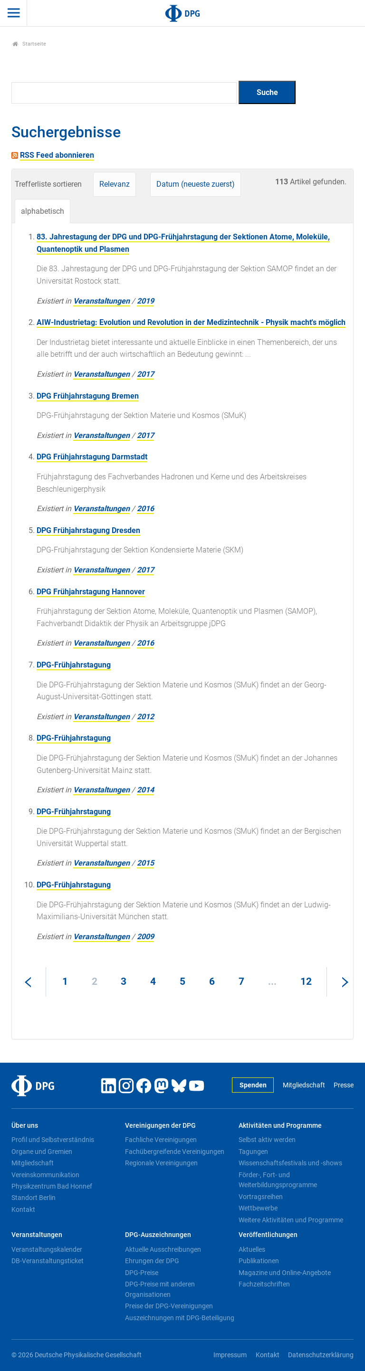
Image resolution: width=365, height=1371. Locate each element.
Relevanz (114, 184)
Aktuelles (252, 1249)
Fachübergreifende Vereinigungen (174, 1151)
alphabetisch (42, 211)
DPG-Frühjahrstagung (74, 664)
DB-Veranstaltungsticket (47, 1261)
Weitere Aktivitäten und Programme (291, 1220)
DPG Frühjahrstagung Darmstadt (92, 456)
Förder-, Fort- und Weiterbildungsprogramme (278, 1180)
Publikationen (259, 1261)
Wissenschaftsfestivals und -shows (290, 1163)
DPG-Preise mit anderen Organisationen (160, 1289)
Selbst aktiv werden (267, 1139)
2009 (145, 936)
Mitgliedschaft (304, 1085)
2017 (145, 374)
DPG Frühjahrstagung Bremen (88, 395)
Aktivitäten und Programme (280, 1126)
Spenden (253, 1085)
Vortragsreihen (261, 1196)
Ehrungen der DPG (152, 1261)
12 (306, 981)
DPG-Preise (141, 1272)
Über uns (24, 1126)
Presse (344, 1085)
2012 (145, 716)
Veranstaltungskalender (46, 1249)
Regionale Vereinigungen (161, 1163)
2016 (145, 508)
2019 (145, 300)
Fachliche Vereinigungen (161, 1139)
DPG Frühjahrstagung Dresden (88, 530)
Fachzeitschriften (264, 1284)
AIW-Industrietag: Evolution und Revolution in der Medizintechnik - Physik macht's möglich (191, 322)
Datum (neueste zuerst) (195, 184)
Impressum (230, 1355)
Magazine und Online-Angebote (285, 1272)
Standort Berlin (33, 1197)
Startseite (29, 44)
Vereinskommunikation (45, 1175)
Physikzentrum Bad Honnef (51, 1186)
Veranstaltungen (101, 300)
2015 (145, 862)
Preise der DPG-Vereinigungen (169, 1306)
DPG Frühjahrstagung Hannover (91, 591)
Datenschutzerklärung (321, 1355)
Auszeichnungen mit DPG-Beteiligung (179, 1318)
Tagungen (253, 1151)
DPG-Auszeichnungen (158, 1235)
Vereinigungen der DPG (160, 1126)
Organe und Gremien (41, 1151)
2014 (145, 789)
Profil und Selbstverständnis (52, 1139)
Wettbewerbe (258, 1208)
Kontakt (23, 1209)
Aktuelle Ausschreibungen (163, 1249)
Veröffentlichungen (268, 1235)
